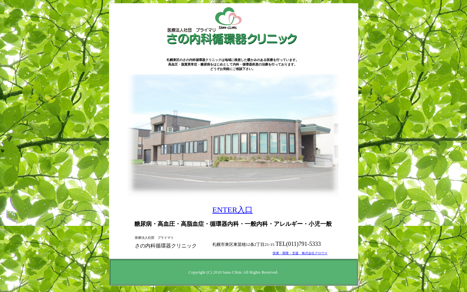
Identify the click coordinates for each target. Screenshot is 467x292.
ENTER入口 (232, 210)
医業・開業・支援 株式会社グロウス (300, 253)
